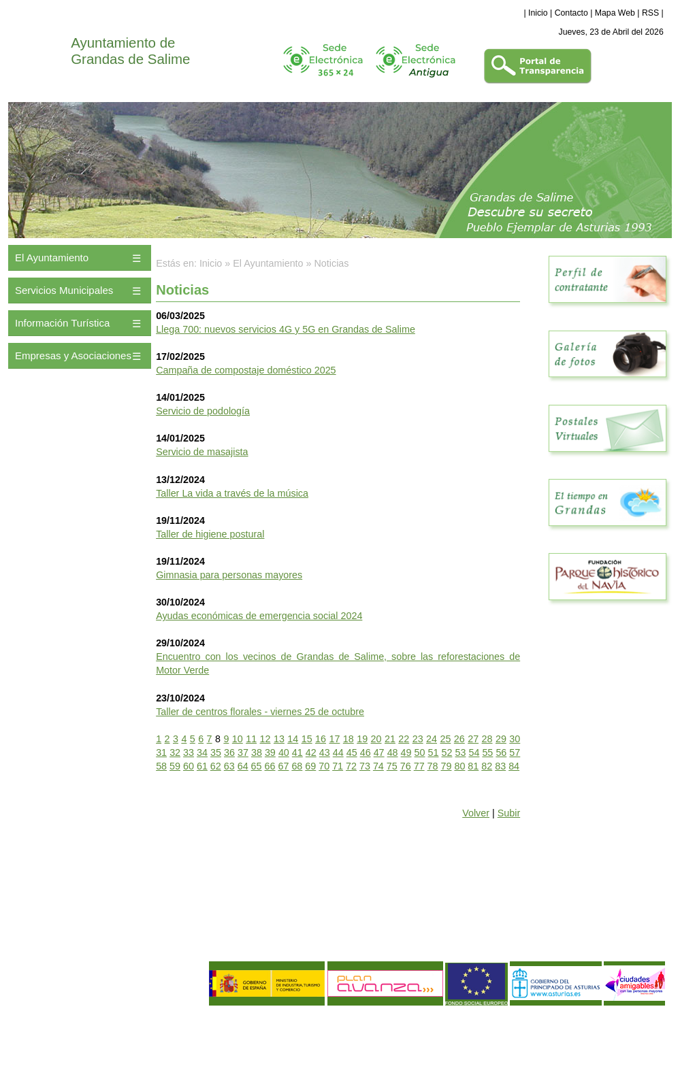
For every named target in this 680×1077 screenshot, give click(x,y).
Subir (509, 813)
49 (406, 752)
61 (202, 766)
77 (419, 766)
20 (376, 738)
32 (174, 752)
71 (337, 766)
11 (251, 738)
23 (417, 738)
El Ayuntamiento (51, 257)
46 (365, 752)
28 (487, 738)
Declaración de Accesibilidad (113, 1051)
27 (473, 738)
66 (270, 766)
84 (513, 766)
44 (338, 752)
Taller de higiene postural (210, 534)
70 (324, 766)
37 (243, 752)
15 (307, 738)
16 (320, 738)
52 (447, 752)
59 (174, 766)
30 (514, 738)
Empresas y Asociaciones (73, 355)
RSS (650, 13)
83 (500, 766)
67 (283, 766)
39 (270, 752)
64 (243, 766)
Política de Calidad (81, 1039)
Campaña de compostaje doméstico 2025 (246, 370)
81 (473, 766)
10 (237, 738)
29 (501, 738)
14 (292, 738)
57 (514, 752)
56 (501, 752)
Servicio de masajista (202, 451)
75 (392, 766)
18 (348, 738)
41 (297, 752)
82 (486, 766)
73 (364, 766)
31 (161, 752)
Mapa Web (615, 13)
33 (188, 752)
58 (161, 766)
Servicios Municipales (64, 290)
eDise (655, 1019)
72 (351, 766)
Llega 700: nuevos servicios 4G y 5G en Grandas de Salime (285, 329)
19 (362, 738)
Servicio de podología (203, 410)
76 (405, 766)
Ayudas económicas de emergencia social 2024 (259, 615)
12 (265, 738)
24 (431, 738)
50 (420, 752)
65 (256, 766)
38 (256, 752)
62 (215, 766)
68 (296, 766)
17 (334, 738)
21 (390, 738)
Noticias (331, 263)
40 (283, 752)
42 (311, 752)
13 (279, 738)
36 (229, 752)
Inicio (538, 13)
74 (378, 766)
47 (379, 752)
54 (473, 752)
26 (459, 738)
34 (202, 752)
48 (392, 752)
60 (188, 766)
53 (460, 752)
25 (445, 738)
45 (351, 752)
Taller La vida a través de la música (232, 493)
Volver (475, 813)
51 (433, 752)
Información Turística (62, 323)
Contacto (571, 13)
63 (229, 766)
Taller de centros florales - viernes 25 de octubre (260, 711)
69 (310, 766)
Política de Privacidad (97, 1028)
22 (403, 738)
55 (487, 752)
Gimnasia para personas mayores (229, 574)
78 (432, 766)
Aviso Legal (34, 1028)
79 (446, 766)
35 (215, 752)
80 (459, 766)
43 (324, 752)
